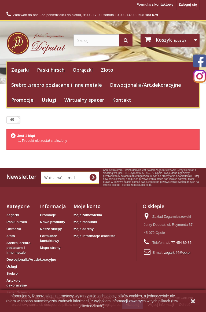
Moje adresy (83, 229)
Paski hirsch (51, 70)
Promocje (22, 100)
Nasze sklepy (51, 229)
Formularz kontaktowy (155, 4)
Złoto (107, 70)
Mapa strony (50, 248)
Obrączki (83, 70)
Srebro (12, 273)
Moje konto (87, 206)
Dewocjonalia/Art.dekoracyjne (145, 85)
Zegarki (20, 70)
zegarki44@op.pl (177, 253)
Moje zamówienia (87, 215)
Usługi (49, 100)
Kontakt (121, 100)
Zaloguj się (188, 4)
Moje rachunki (85, 222)
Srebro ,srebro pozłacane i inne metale (56, 85)
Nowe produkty (52, 222)
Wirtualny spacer (84, 100)
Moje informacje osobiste (94, 236)
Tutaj (196, 176)
